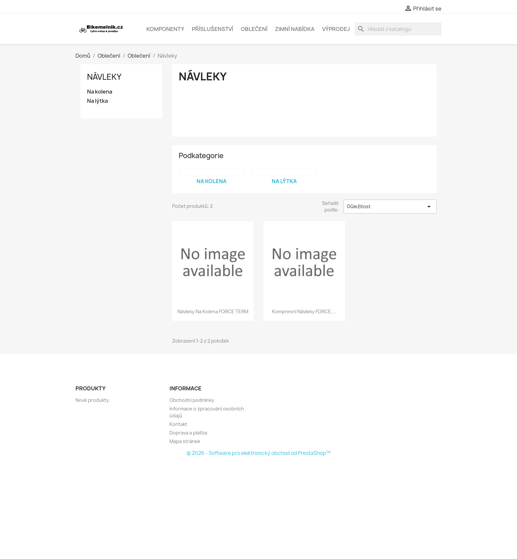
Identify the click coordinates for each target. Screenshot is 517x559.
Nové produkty (92, 400)
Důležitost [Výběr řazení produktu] (390, 206)
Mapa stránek (184, 441)
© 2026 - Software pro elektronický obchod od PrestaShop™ (259, 453)
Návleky (104, 76)
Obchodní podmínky (191, 400)
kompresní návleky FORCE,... (304, 311)
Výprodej (336, 29)
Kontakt (178, 424)
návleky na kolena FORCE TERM (212, 311)
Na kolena (99, 91)
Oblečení (254, 29)
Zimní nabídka (295, 29)
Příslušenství (212, 29)
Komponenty (165, 29)
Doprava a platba (188, 433)
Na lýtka (97, 101)
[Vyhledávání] (397, 29)
